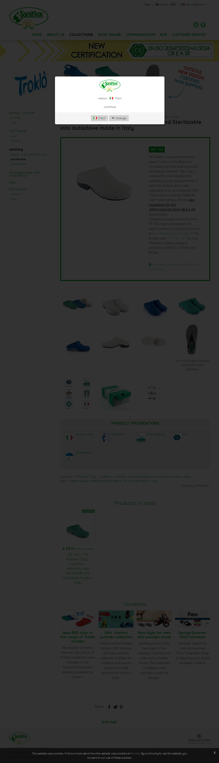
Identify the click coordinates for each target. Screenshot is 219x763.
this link (135, 753)
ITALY (99, 118)
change (119, 118)
